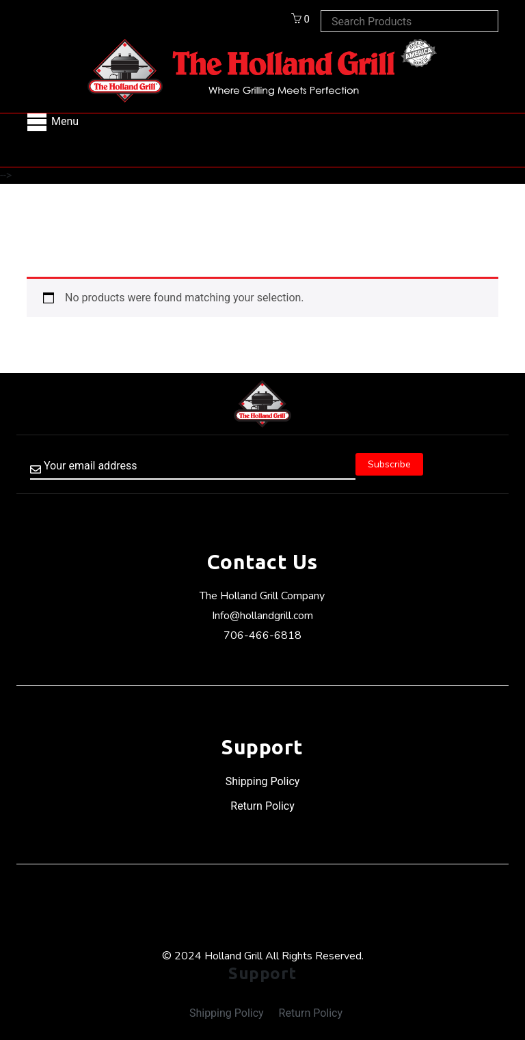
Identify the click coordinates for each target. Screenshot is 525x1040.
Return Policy (262, 805)
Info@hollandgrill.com (262, 615)
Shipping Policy (263, 781)
